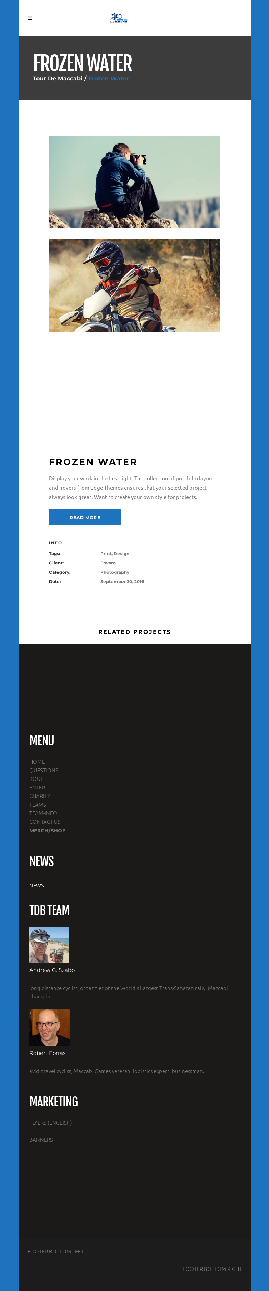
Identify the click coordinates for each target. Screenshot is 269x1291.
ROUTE (37, 778)
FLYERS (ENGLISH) (50, 1122)
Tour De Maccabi (58, 79)
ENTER (37, 787)
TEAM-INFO (43, 813)
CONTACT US (44, 821)
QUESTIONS (43, 770)
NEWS (36, 885)
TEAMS (37, 804)
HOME (37, 761)
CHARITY (39, 795)
